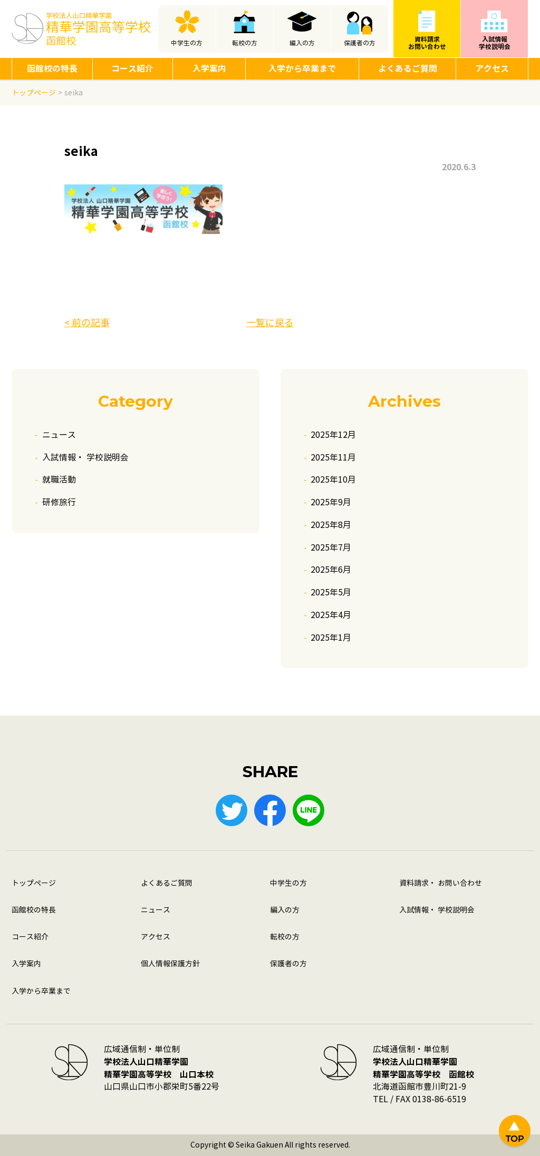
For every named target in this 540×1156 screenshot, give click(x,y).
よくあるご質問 (407, 69)
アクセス (492, 69)
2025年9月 (331, 502)
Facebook (270, 810)
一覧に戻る (270, 323)
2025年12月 (333, 435)
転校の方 (244, 43)
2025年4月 (331, 615)
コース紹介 (132, 69)
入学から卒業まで (302, 69)
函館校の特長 (52, 69)
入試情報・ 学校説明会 (85, 458)
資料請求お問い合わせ (427, 43)
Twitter (231, 810)
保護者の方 (359, 43)
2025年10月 (333, 480)
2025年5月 (331, 592)
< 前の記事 (87, 323)
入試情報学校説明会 (494, 43)
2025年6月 (331, 570)
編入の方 (302, 43)
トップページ (34, 883)
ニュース (59, 435)
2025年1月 (331, 638)
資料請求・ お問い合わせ (440, 883)
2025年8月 (331, 525)
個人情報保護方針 (170, 963)
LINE (308, 810)
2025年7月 (331, 548)
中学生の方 (186, 43)
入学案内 (209, 69)
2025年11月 (333, 458)
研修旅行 (59, 502)
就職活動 (59, 480)
